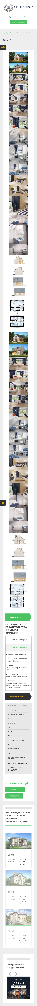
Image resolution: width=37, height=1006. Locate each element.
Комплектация (18, 639)
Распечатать (14, 796)
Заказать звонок (18, 22)
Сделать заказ (15, 789)
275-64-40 (20, 17)
